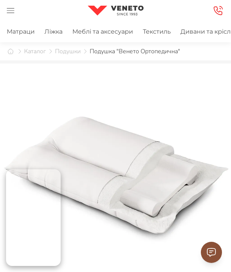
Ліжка (53, 31)
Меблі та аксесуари (102, 31)
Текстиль (157, 31)
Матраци (21, 31)
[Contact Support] (211, 252)
